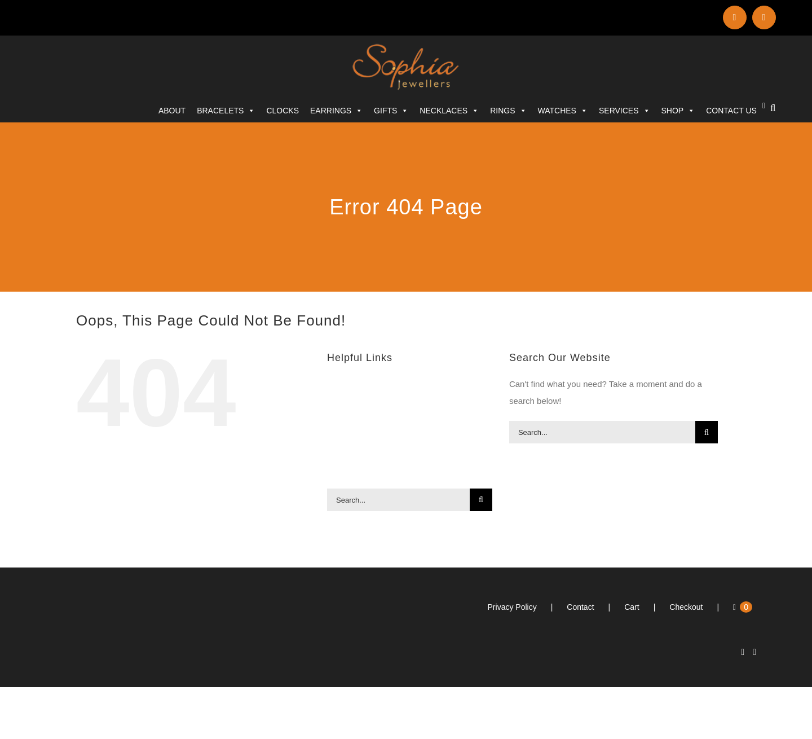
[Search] (481, 500)
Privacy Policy (512, 607)
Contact (580, 607)
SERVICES (624, 110)
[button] (772, 108)
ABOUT (172, 110)
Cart (631, 607)
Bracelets (226, 110)
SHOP (678, 110)
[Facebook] (754, 652)
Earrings (336, 110)
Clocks (282, 110)
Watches (563, 110)
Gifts (391, 110)
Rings (508, 110)
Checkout (686, 607)
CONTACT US (731, 110)
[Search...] (398, 500)
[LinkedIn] (742, 652)
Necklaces (449, 110)
